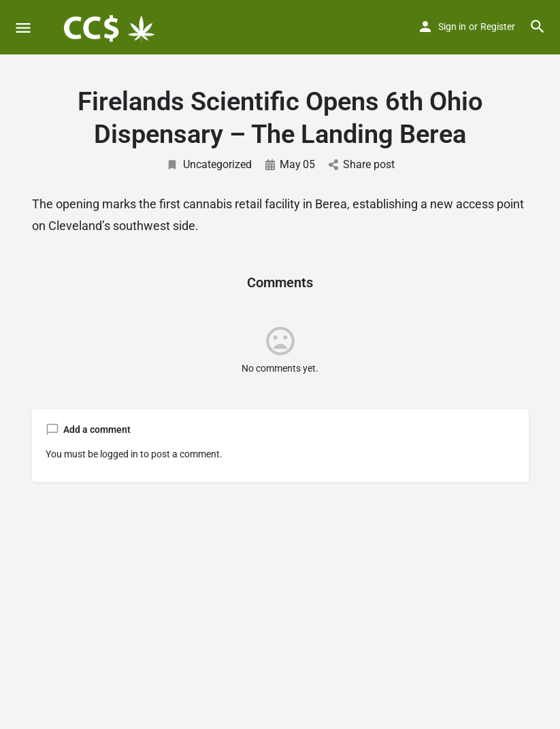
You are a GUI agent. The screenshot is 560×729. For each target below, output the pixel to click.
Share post (362, 164)
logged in (119, 454)
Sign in (452, 26)
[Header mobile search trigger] (537, 26)
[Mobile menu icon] (23, 27)
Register (497, 26)
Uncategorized (209, 164)
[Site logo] (109, 27)
